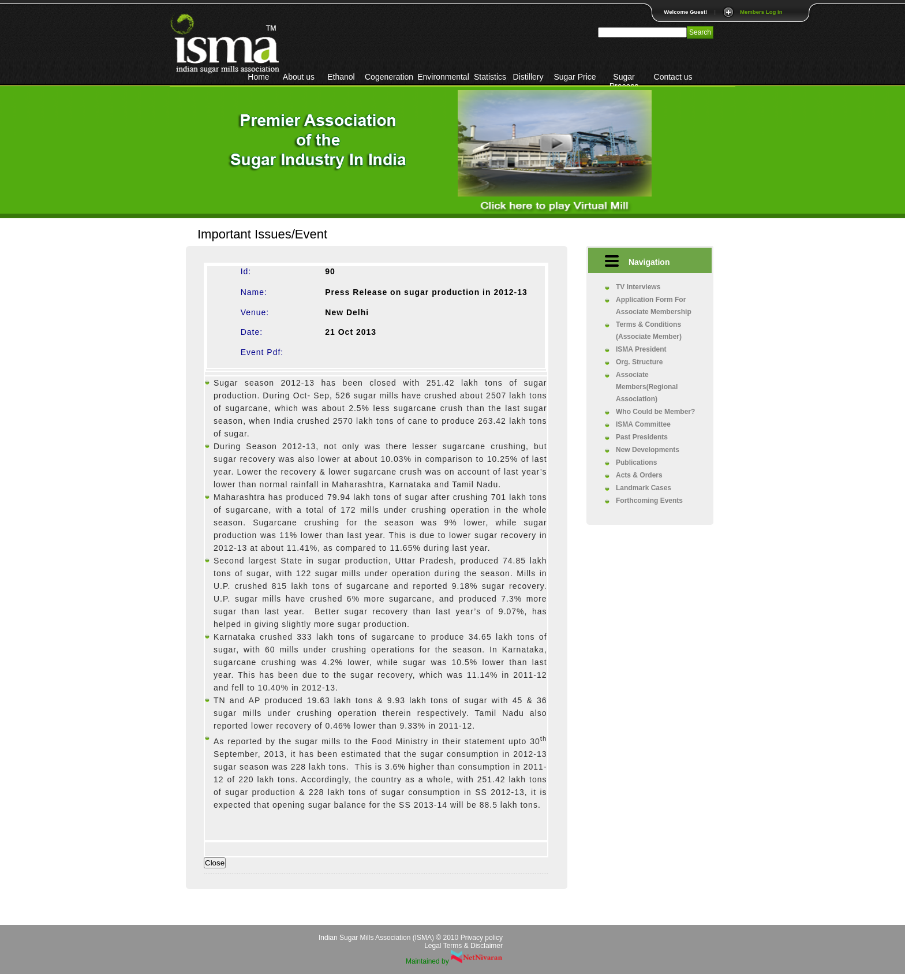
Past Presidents (642, 437)
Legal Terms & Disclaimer (463, 946)
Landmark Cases (643, 488)
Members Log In (761, 12)
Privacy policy (482, 938)
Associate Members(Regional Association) (647, 387)
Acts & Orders (639, 475)
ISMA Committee (643, 424)
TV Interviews (638, 287)
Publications (636, 462)
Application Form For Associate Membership (653, 306)
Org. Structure (639, 362)
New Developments (647, 450)
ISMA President (641, 349)
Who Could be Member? (655, 412)
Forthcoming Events (649, 501)
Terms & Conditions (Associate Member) (649, 330)
